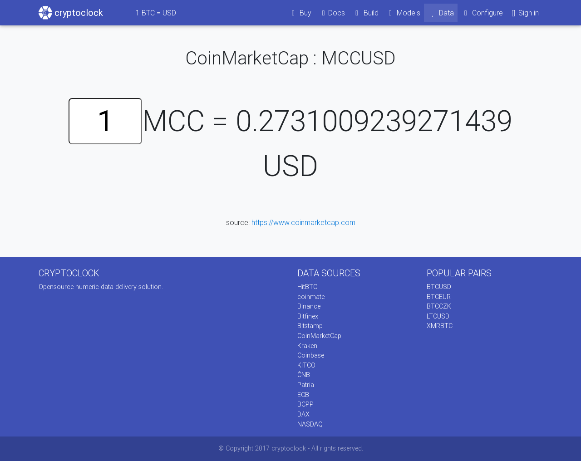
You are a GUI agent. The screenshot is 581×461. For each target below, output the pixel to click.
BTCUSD (439, 287)
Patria (305, 385)
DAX (303, 414)
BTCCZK (439, 306)
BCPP (305, 404)
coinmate (311, 297)
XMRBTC (440, 326)
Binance (308, 306)
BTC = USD (156, 12)
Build (365, 12)
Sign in (524, 13)
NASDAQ (310, 424)
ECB (303, 395)
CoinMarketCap (319, 336)
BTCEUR (439, 297)
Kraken (307, 346)
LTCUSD (438, 316)
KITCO (306, 365)
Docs (332, 12)
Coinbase (310, 355)
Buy (300, 12)
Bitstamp (310, 326)
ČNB (303, 375)
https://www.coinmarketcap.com (303, 222)
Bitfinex (307, 316)
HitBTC (307, 287)
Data (441, 12)
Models (403, 12)
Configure (482, 12)
